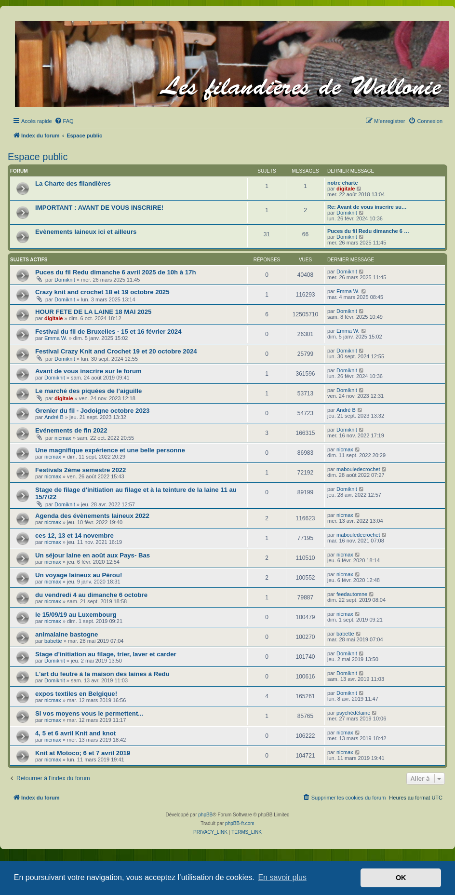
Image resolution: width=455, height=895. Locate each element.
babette (53, 641)
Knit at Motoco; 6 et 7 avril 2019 (82, 753)
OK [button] (401, 877)
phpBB (205, 814)
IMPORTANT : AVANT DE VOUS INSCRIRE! (99, 207)
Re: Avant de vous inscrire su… (367, 207)
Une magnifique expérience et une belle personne (110, 450)
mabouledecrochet (358, 469)
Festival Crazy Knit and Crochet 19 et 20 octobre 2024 (116, 351)
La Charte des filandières (73, 183)
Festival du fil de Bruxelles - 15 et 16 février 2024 (108, 331)
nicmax (62, 438)
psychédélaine (353, 713)
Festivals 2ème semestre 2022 (80, 470)
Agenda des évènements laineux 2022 (92, 515)
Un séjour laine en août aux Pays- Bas (92, 555)
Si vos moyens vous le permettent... (89, 713)
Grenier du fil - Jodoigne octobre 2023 (92, 410)
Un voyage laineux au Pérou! (78, 575)
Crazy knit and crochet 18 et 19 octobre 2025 (102, 292)
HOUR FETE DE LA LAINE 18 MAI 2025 (93, 311)
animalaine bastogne (66, 634)
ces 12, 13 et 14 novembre (74, 535)
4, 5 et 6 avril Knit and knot (75, 733)
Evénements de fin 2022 (71, 430)
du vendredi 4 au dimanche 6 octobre (91, 594)
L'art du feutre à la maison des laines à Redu (102, 674)
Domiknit (346, 213)
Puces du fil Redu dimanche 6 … (368, 231)
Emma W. (348, 291)
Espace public (38, 156)
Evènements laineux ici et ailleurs (85, 231)
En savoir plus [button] (282, 877)
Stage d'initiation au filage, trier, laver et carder (105, 654)
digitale (345, 188)
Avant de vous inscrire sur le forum (88, 371)
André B (54, 417)
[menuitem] (64, 121)
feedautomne (351, 594)
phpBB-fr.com (239, 823)
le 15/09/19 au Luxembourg (76, 614)
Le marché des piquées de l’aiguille (88, 390)
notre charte (342, 183)
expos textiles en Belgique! (76, 693)
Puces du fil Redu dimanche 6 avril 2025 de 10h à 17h (115, 272)
